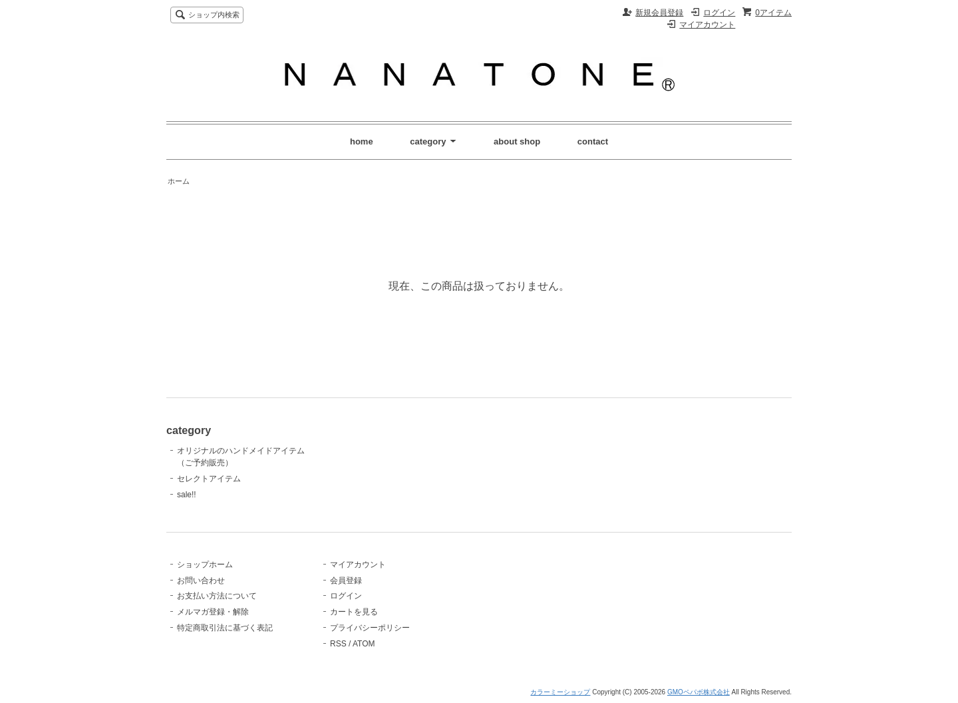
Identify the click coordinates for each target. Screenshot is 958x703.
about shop (517, 141)
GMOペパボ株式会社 (698, 692)
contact (592, 141)
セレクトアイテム (209, 478)
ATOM (364, 643)
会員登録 (346, 580)
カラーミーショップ (560, 692)
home (361, 141)
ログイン (719, 12)
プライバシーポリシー (370, 627)
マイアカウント (707, 24)
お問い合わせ (201, 580)
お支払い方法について (217, 595)
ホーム (179, 181)
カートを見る (354, 611)
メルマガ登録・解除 (213, 611)
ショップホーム (205, 564)
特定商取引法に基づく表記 (225, 627)
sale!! (186, 494)
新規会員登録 (659, 12)
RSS (338, 643)
